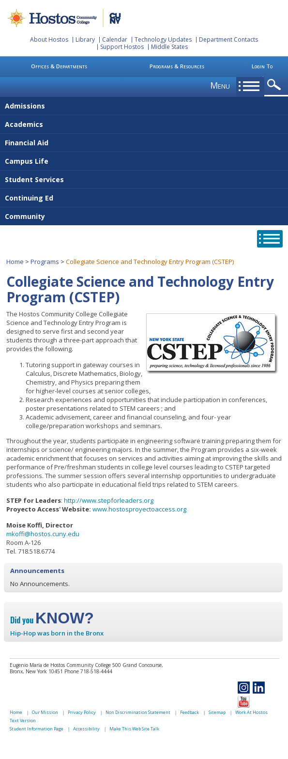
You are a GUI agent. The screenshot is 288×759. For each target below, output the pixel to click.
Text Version (23, 720)
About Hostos (49, 39)
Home (15, 261)
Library (85, 39)
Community (25, 216)
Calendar (114, 39)
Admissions (25, 105)
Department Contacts (228, 39)
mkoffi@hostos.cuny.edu (42, 533)
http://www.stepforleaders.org (108, 500)
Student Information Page (36, 729)
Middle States (169, 47)
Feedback (189, 712)
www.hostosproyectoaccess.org (139, 509)
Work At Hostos (251, 712)
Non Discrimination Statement (138, 712)
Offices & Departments (59, 66)
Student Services (34, 179)
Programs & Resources (177, 66)
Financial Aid (26, 142)
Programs (44, 261)
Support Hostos (122, 47)
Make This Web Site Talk (134, 729)
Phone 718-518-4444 (88, 671)
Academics (24, 124)
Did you (52, 620)
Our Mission (45, 712)
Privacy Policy (82, 712)
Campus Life (26, 161)
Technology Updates (163, 39)
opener (275, 85)
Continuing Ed (29, 197)
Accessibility (86, 729)
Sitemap (217, 712)
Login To (262, 66)
